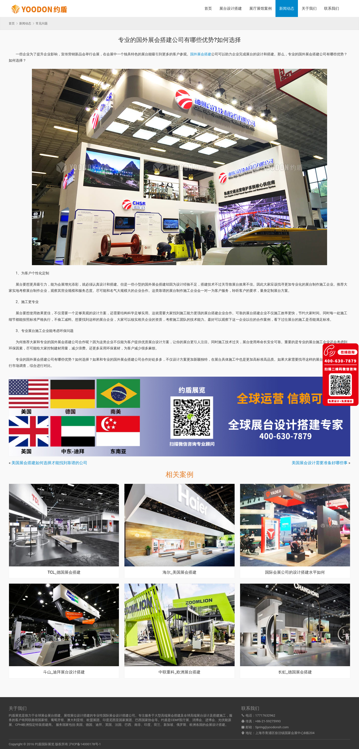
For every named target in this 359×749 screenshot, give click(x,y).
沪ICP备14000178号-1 (85, 744)
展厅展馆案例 (260, 8)
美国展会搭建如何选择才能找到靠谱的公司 (49, 462)
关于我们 (309, 8)
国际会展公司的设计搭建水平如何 (295, 572)
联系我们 (331, 8)
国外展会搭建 (200, 54)
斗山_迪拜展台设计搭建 (64, 672)
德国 (89, 725)
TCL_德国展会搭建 (64, 572)
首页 (208, 8)
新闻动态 (286, 8)
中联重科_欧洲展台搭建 (179, 672)
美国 (79, 725)
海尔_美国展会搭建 (179, 572)
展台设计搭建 (230, 8)
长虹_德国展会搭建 (295, 672)
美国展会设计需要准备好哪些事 (320, 462)
